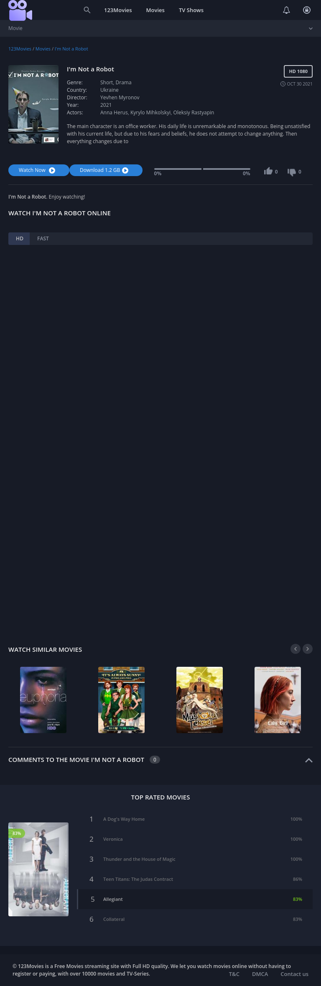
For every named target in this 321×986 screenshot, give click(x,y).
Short (106, 82)
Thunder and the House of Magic (139, 859)
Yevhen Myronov (120, 97)
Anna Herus (114, 112)
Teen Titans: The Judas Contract (138, 879)
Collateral (114, 919)
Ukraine (109, 89)
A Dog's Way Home (124, 819)
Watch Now (38, 170)
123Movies (118, 10)
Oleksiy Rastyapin (193, 112)
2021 (106, 104)
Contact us (294, 974)
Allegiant (113, 899)
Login (307, 10)
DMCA (260, 974)
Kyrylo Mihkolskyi (150, 112)
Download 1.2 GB (105, 170)
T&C (234, 974)
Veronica (113, 839)
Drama (124, 82)
